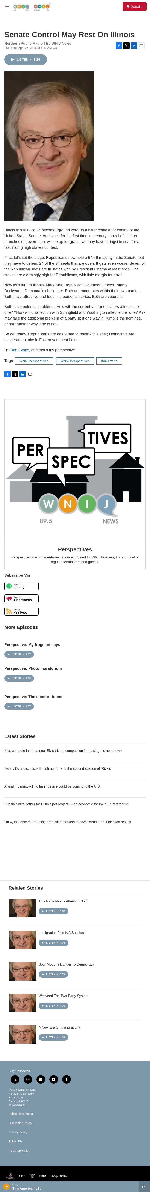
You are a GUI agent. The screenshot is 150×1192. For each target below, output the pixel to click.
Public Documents (21, 1113)
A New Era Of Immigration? (59, 1027)
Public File (16, 1141)
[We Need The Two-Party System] (22, 1003)
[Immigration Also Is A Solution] (22, 940)
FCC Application (19, 1150)
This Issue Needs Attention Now (63, 901)
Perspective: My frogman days (32, 645)
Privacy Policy (18, 1132)
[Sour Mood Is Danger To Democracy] (22, 971)
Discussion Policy (20, 1123)
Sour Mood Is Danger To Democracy (66, 964)
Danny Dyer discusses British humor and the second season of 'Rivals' (58, 768)
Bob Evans (19, 350)
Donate (136, 6)
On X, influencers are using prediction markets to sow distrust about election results (67, 822)
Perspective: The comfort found (33, 697)
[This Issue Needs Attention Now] (22, 908)
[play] (6, 1186)
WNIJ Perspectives (34, 361)
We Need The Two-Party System (63, 996)
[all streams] (144, 1186)
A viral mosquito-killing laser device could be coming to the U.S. (52, 786)
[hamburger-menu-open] (7, 6)
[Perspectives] (75, 469)
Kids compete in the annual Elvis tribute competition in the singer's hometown (63, 751)
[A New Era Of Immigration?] (22, 1034)
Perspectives (75, 549)
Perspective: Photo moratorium (33, 668)
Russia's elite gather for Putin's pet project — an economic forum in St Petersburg (66, 804)
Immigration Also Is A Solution (61, 933)
